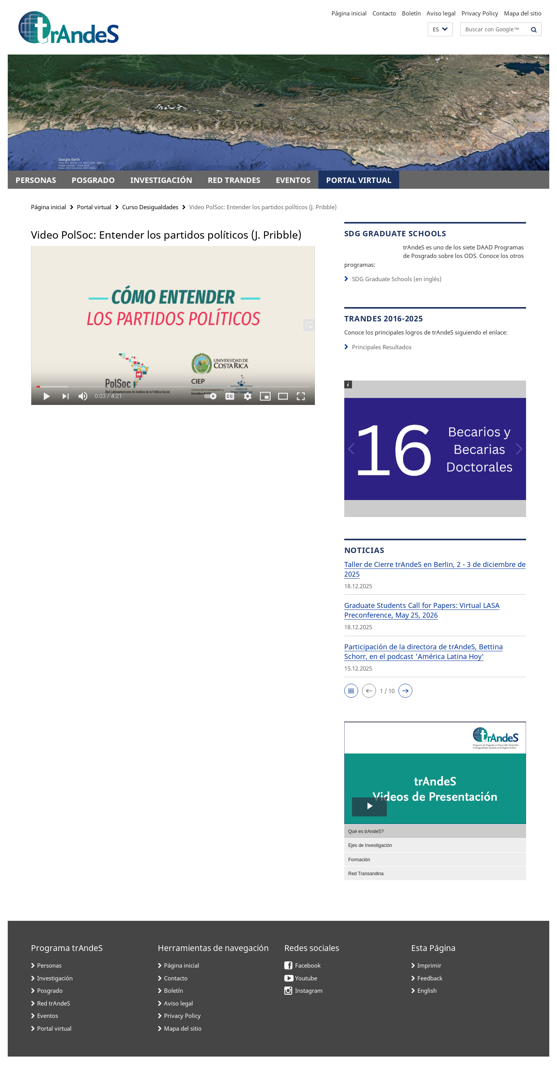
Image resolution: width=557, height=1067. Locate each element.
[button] (440, 29)
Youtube (306, 988)
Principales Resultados (382, 357)
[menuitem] (435, 841)
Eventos (293, 180)
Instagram (309, 1001)
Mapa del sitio (523, 13)
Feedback (430, 988)
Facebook (308, 976)
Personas (35, 180)
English (427, 1001)
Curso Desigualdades (150, 207)
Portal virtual (358, 180)
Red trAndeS (234, 180)
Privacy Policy (479, 13)
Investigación (161, 180)
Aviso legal (441, 13)
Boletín (411, 13)
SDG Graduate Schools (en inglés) (396, 289)
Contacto (384, 13)
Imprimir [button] (429, 976)
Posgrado (93, 180)
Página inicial (349, 13)
